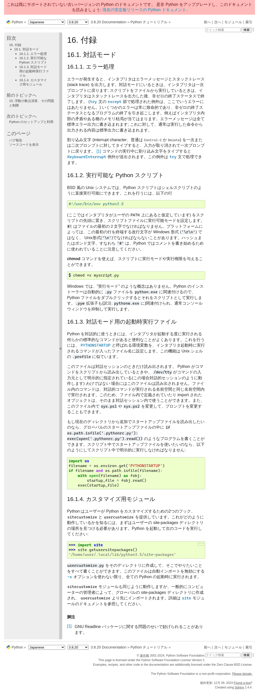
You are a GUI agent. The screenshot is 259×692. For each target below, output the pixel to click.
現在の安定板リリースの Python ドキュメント (144, 10)
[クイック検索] (223, 30)
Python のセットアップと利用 (31, 122)
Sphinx (239, 687)
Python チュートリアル (149, 22)
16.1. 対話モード (26, 49)
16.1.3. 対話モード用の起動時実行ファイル (34, 71)
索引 (248, 22)
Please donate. (242, 674)
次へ (217, 22)
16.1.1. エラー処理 (33, 54)
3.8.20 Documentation (108, 22)
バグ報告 (15, 140)
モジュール (233, 22)
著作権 (144, 655)
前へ (207, 22)
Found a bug (242, 683)
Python (17, 22)
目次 (11, 38)
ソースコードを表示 (24, 144)
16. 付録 (15, 45)
